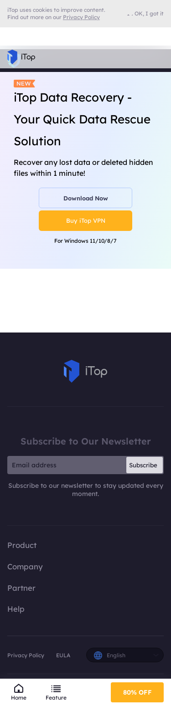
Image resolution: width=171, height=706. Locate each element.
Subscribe (143, 465)
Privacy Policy (25, 655)
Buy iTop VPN (85, 220)
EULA (63, 655)
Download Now (85, 198)
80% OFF (137, 692)
